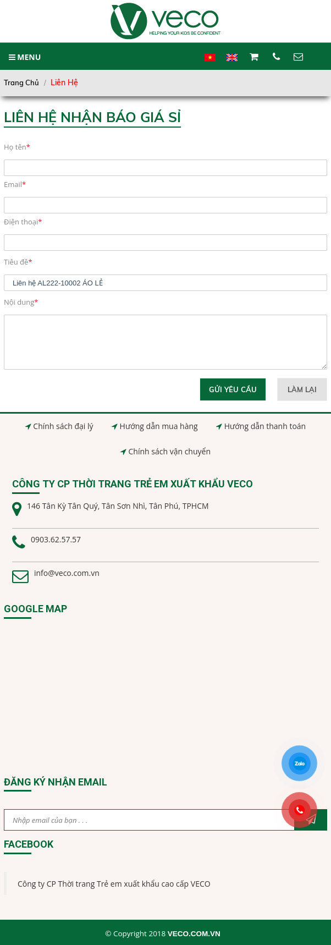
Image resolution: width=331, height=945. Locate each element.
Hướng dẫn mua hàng (159, 426)
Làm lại (302, 389)
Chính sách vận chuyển (170, 451)
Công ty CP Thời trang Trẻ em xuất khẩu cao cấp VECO (114, 883)
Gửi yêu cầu (233, 389)
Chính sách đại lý (63, 426)
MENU (25, 57)
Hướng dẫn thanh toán (265, 426)
